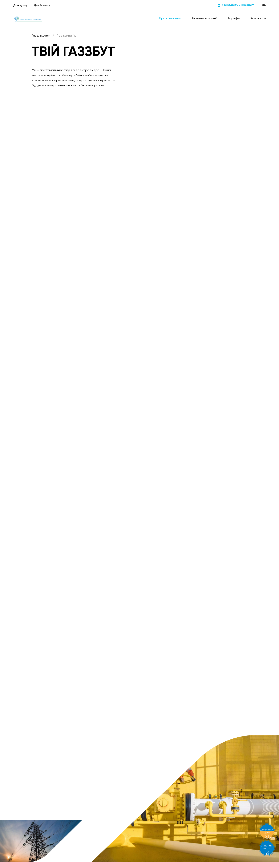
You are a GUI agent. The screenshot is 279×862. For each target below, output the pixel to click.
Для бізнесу (42, 5)
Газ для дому (41, 35)
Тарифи (233, 18)
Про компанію (170, 18)
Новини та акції (204, 18)
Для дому (20, 5)
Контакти (258, 18)
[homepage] (28, 18)
